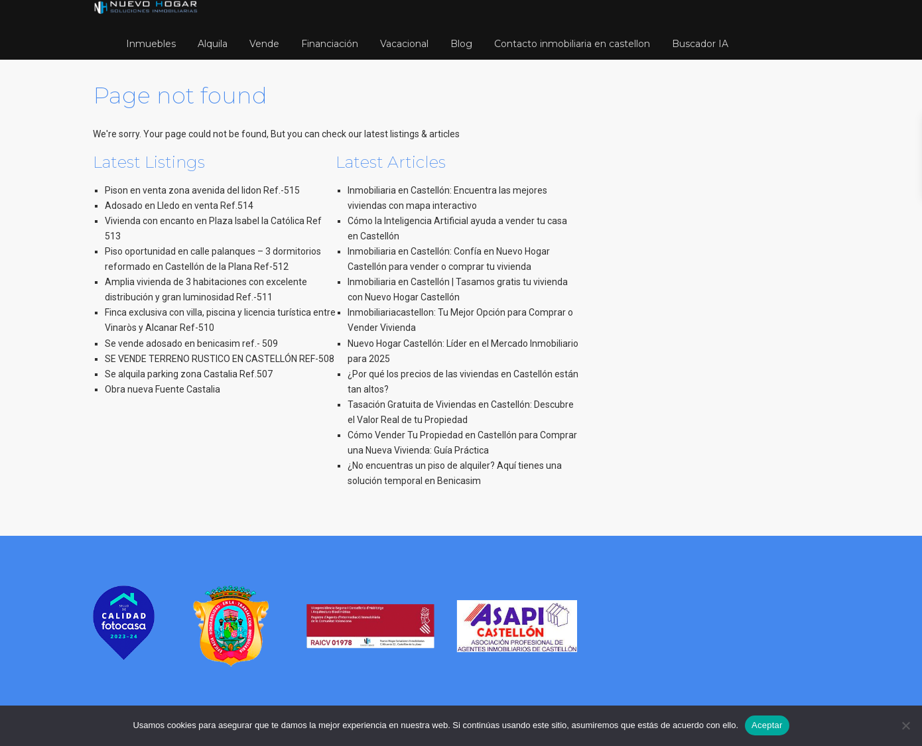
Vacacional (404, 44)
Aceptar (767, 725)
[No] (905, 725)
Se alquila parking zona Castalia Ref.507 (189, 374)
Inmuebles (151, 44)
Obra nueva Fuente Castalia (162, 389)
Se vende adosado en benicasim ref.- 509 (191, 343)
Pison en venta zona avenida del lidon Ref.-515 (202, 190)
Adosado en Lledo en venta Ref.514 (179, 205)
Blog (461, 44)
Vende (264, 44)
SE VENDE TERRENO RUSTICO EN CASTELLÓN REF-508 (219, 358)
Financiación (329, 44)
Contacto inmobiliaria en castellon (572, 44)
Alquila (213, 44)
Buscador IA (700, 44)
